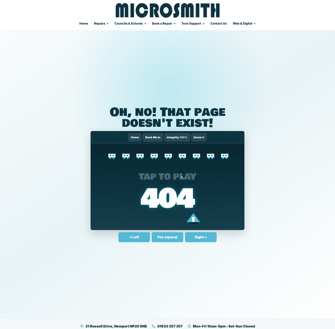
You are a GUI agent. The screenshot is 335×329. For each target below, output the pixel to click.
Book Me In (152, 137)
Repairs (99, 23)
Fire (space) (167, 237)
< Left (134, 237)
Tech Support (191, 23)
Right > (201, 237)
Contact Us (218, 23)
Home (83, 23)
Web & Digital (242, 23)
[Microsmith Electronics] (167, 10)
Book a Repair (162, 23)
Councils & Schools (129, 23)
